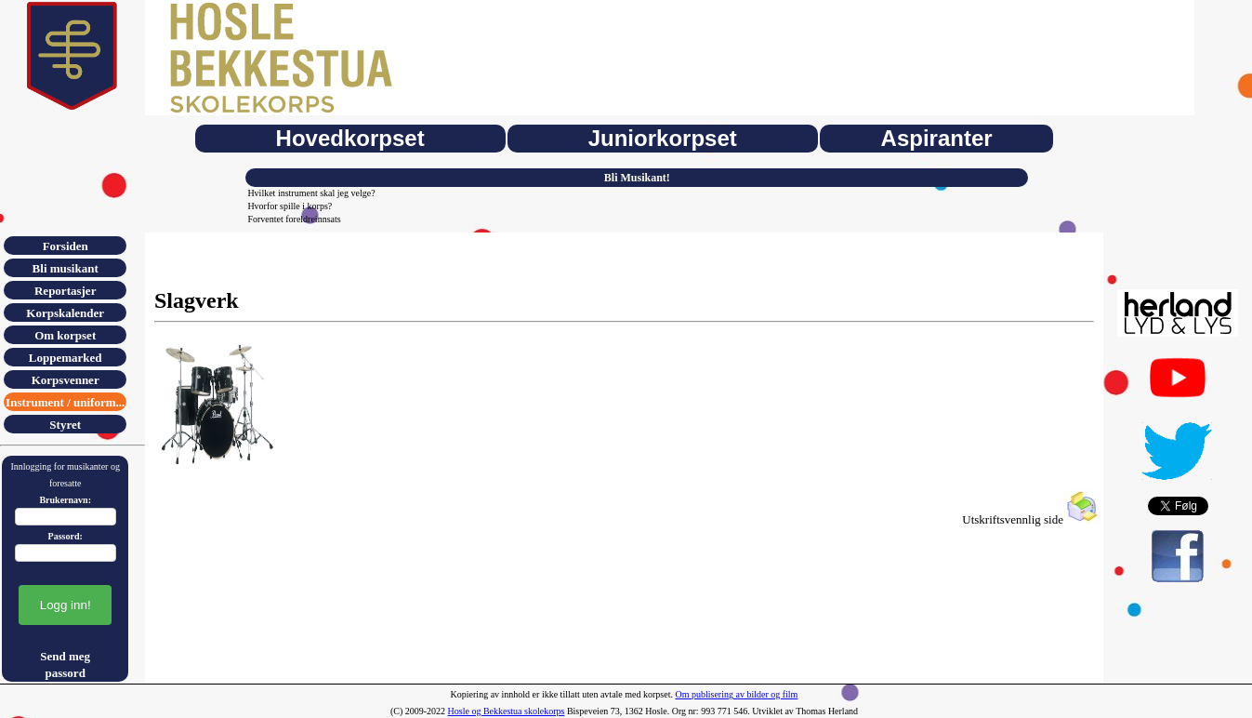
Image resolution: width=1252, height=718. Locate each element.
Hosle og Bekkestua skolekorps (506, 711)
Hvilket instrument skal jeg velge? (311, 193)
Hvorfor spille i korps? (289, 206)
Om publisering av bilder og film (736, 694)
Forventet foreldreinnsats (293, 219)
